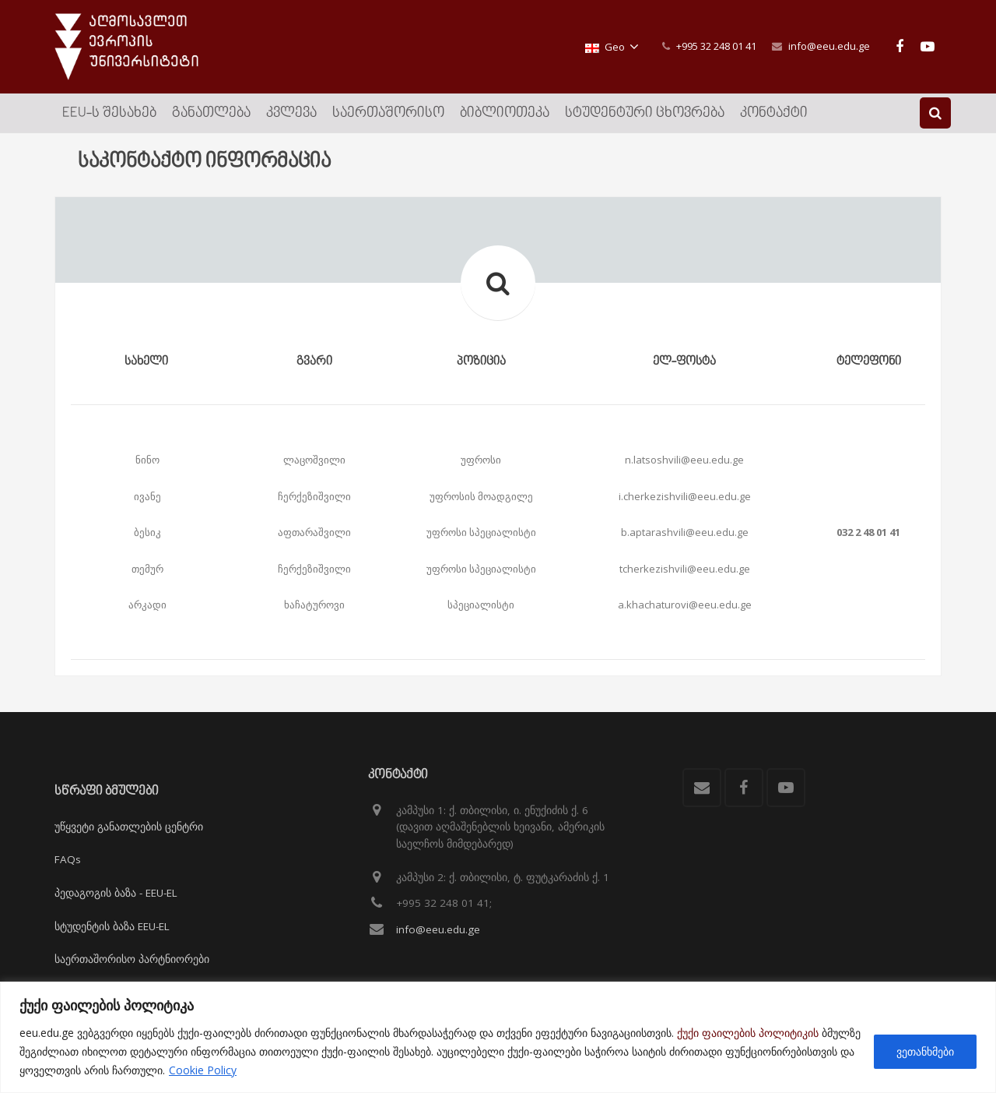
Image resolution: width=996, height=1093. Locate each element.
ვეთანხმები (925, 1051)
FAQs (67, 859)
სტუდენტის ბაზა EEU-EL (112, 926)
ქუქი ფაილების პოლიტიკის (748, 1032)
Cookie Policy (203, 1070)
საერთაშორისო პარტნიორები (131, 959)
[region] (498, 1037)
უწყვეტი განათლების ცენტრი (128, 827)
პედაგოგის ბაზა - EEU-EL (115, 893)
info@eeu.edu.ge (829, 46)
